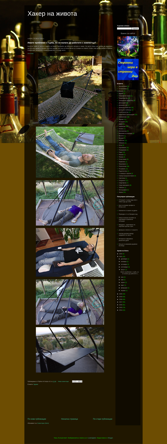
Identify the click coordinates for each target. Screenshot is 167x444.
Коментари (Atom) (43, 423)
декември (124, 259)
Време (121, 93)
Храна (121, 192)
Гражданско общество (126, 100)
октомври (124, 264)
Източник (30, 53)
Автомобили (123, 86)
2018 (121, 299)
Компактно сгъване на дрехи (128, 210)
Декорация (122, 103)
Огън (120, 145)
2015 (121, 307)
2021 (121, 256)
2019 (121, 296)
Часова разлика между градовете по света (126, 234)
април (123, 282)
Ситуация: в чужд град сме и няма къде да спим (128, 200)
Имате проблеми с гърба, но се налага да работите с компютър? (62, 43)
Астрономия (123, 88)
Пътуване (122, 169)
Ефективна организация (126, 114)
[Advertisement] (70, 29)
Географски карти (124, 96)
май (122, 280)
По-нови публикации (37, 419)
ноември (124, 261)
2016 (121, 305)
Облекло (121, 143)
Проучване (122, 164)
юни (122, 277)
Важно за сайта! (128, 33)
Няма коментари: (63, 381)
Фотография (123, 190)
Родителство (123, 171)
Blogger (110, 438)
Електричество (123, 112)
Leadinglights (92, 438)
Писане (121, 154)
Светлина (122, 178)
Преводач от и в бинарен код (128, 214)
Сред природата (124, 185)
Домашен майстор (125, 107)
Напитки (121, 140)
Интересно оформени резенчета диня (126, 239)
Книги (120, 124)
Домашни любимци (125, 110)
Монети (121, 136)
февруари (124, 288)
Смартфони (122, 183)
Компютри (122, 126)
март (122, 285)
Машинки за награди (125, 133)
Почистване (122, 159)
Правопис (122, 161)
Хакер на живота (52, 13)
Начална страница (69, 419)
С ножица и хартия (125, 173)
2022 (121, 254)
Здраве (35, 384)
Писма (121, 157)
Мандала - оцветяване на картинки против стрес (127, 225)
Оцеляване (122, 147)
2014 (121, 310)
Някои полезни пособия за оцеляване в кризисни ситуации (127, 219)
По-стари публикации (102, 419)
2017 (121, 302)
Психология (122, 166)
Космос (121, 129)
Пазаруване (122, 150)
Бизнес (121, 91)
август (123, 269)
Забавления (122, 117)
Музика (121, 138)
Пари (120, 152)
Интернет (122, 121)
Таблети (121, 187)
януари (123, 290)
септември (124, 267)
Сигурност (122, 180)
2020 (121, 294)
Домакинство (123, 105)
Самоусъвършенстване (126, 176)
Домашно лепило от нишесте (128, 230)
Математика (123, 131)
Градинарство (123, 98)
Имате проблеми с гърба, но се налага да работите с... (129, 272)
